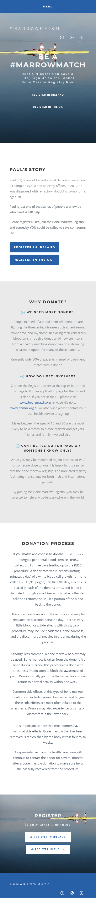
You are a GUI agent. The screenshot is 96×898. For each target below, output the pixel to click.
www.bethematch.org (35, 402)
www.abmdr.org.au (24, 408)
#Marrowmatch (35, 28)
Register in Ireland (34, 247)
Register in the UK (34, 260)
